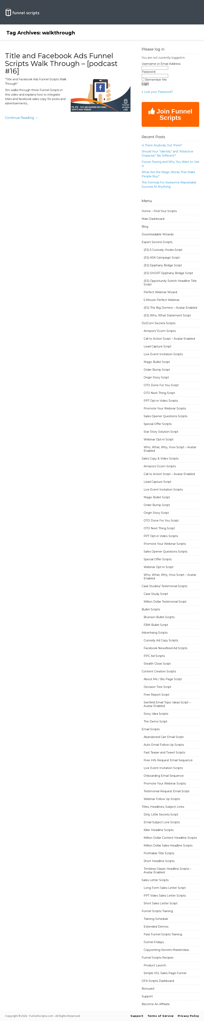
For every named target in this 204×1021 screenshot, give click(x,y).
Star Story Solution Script (161, 431)
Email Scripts (151, 729)
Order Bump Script (157, 369)
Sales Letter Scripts (155, 880)
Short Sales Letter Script (161, 903)
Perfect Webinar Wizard (160, 292)
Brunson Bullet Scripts (159, 617)
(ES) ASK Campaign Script (162, 257)
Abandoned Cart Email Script (164, 737)
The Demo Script (155, 721)
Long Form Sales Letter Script (165, 888)
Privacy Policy (188, 1015)
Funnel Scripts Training (157, 911)
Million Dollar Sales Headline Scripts (168, 845)
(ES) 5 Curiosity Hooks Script (163, 250)
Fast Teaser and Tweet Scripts (164, 752)
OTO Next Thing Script (159, 393)
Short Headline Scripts (159, 861)
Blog (145, 226)
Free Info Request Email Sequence (168, 760)
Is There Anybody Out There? (162, 145)
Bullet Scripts (151, 609)
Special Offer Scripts (158, 424)
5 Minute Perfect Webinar (161, 300)
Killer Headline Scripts (159, 830)
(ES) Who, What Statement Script (167, 315)
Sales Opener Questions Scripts (165, 416)
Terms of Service (160, 1015)
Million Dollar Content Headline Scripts (170, 838)
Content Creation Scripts (159, 671)
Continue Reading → (21, 118)
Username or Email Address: (161, 64)
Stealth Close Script (157, 663)
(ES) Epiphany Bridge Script (163, 265)
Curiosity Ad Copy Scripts (161, 640)
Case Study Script (156, 594)
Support (147, 996)
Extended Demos (156, 926)
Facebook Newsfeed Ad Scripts (165, 648)
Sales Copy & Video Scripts (160, 458)
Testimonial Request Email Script (166, 791)
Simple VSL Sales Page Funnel (165, 973)
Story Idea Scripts (156, 714)
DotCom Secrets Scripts (158, 323)
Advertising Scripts (155, 632)
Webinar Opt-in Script (159, 439)
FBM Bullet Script (156, 625)
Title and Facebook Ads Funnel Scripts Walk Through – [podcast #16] (61, 63)
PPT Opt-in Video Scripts (161, 400)
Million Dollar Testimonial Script (165, 601)
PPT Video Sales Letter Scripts (165, 895)
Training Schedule (156, 919)
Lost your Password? (158, 92)
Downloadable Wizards (158, 234)
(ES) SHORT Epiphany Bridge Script (168, 273)
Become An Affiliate (156, 1004)
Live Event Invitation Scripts (163, 354)
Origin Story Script (156, 377)
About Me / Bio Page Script (163, 679)
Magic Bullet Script (157, 362)
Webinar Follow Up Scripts (162, 799)
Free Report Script (156, 694)
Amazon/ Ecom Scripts (160, 331)
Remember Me (156, 79)
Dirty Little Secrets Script (161, 814)
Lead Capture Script (157, 346)
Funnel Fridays (154, 942)
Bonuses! (148, 988)
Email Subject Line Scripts (162, 822)
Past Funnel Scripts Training (163, 934)
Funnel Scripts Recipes (157, 957)
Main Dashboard (153, 219)
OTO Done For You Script (161, 385)
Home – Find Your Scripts (159, 211)
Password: (149, 72)
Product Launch (155, 965)
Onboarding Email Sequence (164, 776)
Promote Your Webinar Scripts (165, 408)
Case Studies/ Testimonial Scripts (164, 586)
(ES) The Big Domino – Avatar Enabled (170, 307)
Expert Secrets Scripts (157, 242)
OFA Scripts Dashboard (158, 981)
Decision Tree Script (157, 687)
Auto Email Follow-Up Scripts (164, 745)
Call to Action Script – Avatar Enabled (169, 338)
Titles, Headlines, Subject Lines (163, 807)
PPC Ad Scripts (154, 656)
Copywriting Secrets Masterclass (166, 950)
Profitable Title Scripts (159, 853)
